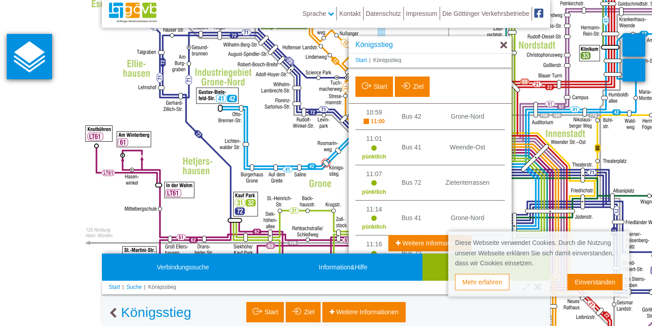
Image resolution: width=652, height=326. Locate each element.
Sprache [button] (318, 13)
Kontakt (349, 13)
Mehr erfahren (482, 282)
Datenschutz (383, 13)
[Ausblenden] (503, 45)
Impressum (421, 13)
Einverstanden (595, 282)
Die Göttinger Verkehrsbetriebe (485, 13)
